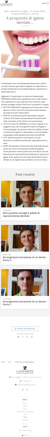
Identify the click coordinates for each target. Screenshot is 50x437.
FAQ (25, 414)
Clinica (25, 403)
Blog (9, 362)
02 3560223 (26, 381)
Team (25, 406)
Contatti (25, 420)
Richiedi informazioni (25, 329)
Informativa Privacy (25, 430)
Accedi (25, 435)
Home (3, 362)
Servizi (25, 409)
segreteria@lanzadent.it (26, 384)
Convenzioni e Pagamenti (25, 412)
